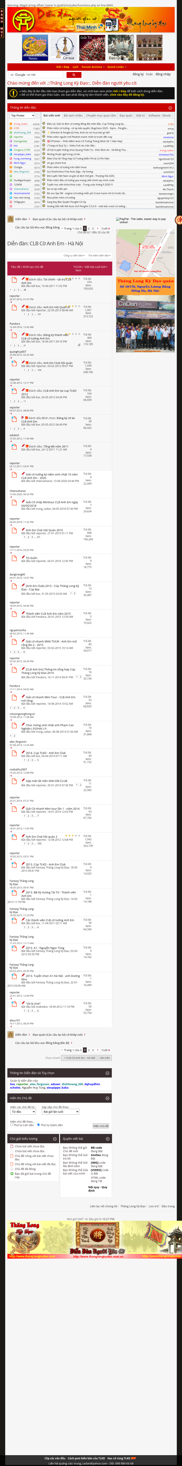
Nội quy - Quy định (97, 1188)
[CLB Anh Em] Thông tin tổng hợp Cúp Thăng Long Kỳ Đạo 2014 (48, 671)
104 (39, 370)
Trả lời (77, 267)
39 (90, 421)
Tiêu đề (15, 267)
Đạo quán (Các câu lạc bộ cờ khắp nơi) (57, 219)
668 (89, 533)
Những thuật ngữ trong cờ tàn (63, 154)
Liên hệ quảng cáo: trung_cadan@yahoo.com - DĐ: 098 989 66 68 (91, 1463)
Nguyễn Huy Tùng (33, 1087)
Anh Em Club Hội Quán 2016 (44, 530)
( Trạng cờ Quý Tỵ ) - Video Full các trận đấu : (71, 145)
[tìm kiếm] (36, 75)
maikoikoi (42, 1007)
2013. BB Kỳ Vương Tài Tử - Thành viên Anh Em (48, 894)
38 (24, 289)
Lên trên (105, 1058)
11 (24, 401)
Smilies (96, 1155)
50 (90, 1006)
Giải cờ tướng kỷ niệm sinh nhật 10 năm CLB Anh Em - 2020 (49, 476)
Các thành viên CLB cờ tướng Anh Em (50, 920)
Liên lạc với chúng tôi (103, 1206)
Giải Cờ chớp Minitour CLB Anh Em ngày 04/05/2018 (49, 504)
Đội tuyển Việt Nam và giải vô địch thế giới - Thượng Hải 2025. (81, 175)
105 (39, 843)
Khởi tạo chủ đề (33, 267)
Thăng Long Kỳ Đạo (133, 1206)
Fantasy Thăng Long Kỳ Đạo (52, 867)
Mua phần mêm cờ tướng (61, 197)
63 (90, 811)
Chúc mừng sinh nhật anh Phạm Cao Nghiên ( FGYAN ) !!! (47, 727)
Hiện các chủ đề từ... (23, 1107)
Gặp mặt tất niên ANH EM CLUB (46, 781)
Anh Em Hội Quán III (56, 307)
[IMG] (95, 1163)
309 (89, 338)
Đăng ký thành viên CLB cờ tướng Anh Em (45, 336)
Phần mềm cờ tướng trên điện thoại (67, 167)
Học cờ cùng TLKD (121, 1458)
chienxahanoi (44, 481)
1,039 (88, 365)
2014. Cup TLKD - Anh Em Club (46, 753)
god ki (170, 132)
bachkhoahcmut (165, 202)
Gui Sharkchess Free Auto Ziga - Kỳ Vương (70, 171)
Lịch (75, 67)
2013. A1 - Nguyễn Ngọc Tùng (45, 948)
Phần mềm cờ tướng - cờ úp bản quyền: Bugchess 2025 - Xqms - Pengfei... (87, 128)
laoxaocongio (166, 193)
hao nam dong (22, 197)
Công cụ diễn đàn (73, 255)
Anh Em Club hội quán (58, 363)
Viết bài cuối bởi (96, 267)
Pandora (41, 617)
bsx (38, 286)
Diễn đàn (21, 219)
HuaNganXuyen (22, 180)
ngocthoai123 (166, 159)
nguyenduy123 (165, 198)
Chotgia (18, 167)
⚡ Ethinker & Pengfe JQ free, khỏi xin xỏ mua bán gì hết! (78, 132)
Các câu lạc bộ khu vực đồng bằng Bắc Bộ (42, 227)
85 (90, 644)
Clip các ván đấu (54, 1458)
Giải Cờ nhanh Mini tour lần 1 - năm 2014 (53, 809)
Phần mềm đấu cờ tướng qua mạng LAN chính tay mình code (80, 180)
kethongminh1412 (163, 167)
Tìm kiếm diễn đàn (98, 255)
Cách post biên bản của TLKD (86, 1458)
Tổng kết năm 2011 (55, 446)
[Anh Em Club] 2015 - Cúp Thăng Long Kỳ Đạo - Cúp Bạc (50, 587)
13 (90, 588)
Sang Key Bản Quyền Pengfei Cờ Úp (66, 201)
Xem (78, 270)
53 (90, 700)
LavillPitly (168, 145)
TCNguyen (19, 201)
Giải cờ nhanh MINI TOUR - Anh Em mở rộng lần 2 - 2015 (49, 643)
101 (39, 314)
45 (90, 756)
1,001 (88, 310)
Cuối (106, 228)
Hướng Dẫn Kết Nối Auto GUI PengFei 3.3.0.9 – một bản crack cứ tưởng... (87, 206)
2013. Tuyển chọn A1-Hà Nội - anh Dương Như (50, 977)
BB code (96, 1148)
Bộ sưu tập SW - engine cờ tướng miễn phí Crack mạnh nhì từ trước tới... (87, 193)
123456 (18, 184)
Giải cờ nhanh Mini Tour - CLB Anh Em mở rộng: (48, 699)
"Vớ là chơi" (33, 1004)
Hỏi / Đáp (62, 67)
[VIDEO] (96, 1170)
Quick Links (115, 67)
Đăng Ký (138, 74)
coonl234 (168, 163)
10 (90, 728)
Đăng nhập (163, 74)
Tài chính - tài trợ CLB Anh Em (46, 281)
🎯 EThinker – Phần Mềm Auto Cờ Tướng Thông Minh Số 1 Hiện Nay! (85, 141)
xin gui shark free (56, 162)
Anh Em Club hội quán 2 (41, 837)
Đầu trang (168, 1206)
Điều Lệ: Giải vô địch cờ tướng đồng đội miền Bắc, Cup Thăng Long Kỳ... (86, 123)
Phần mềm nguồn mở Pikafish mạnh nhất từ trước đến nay (79, 136)
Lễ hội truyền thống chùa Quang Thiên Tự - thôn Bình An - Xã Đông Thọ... (87, 149)
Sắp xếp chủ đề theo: (55, 1107)
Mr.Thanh (168, 189)
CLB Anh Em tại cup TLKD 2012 (48, 392)
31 (24, 345)
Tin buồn (31, 558)
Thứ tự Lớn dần (22, 1125)
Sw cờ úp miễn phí (57, 188)
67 (38, 537)
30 (90, 923)
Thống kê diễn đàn (23, 107)
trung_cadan (43, 509)
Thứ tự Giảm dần (50, 1125)
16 (90, 672)
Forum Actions (92, 67)
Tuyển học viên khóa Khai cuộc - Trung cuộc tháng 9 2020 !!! (80, 184)
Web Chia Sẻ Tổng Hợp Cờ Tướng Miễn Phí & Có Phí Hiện (78, 158)
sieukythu (168, 141)
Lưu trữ (153, 1206)
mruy (171, 128)
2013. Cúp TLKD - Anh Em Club (46, 864)
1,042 (88, 839)
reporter (41, 310)
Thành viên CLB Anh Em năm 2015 (48, 614)
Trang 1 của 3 (73, 228)
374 (89, 282)
